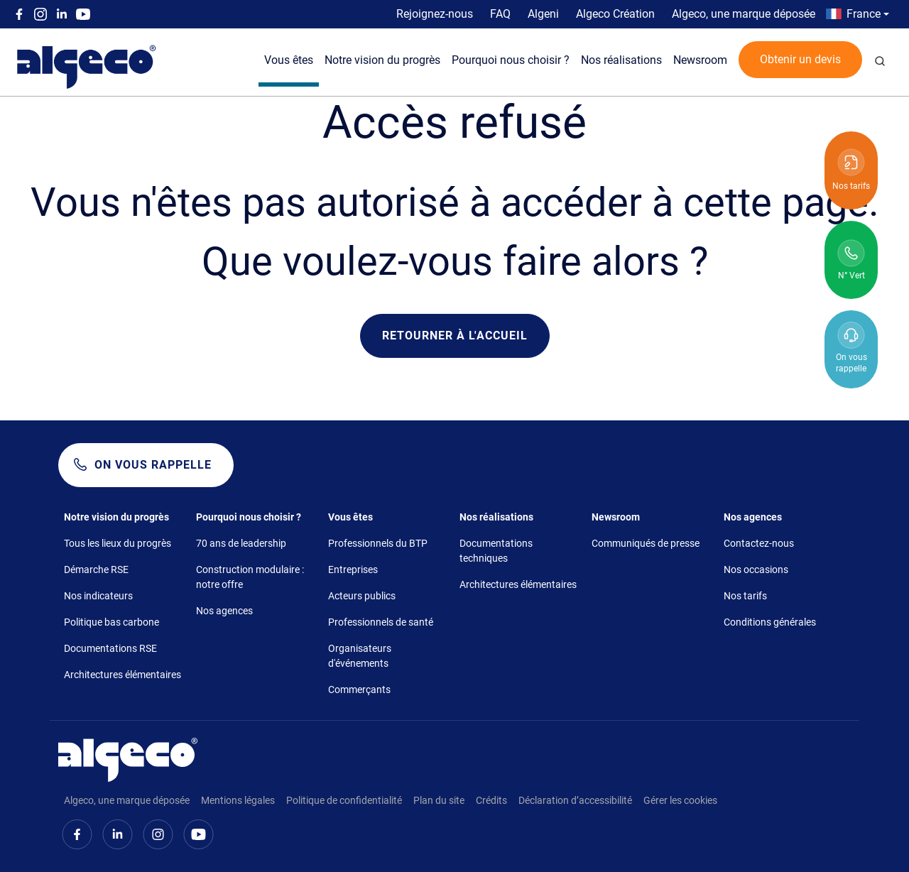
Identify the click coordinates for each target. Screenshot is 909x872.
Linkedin (61, 14)
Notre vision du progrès (382, 60)
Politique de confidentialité (344, 800)
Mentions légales (238, 800)
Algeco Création (615, 14)
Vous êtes (288, 60)
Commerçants (359, 689)
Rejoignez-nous (434, 14)
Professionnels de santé (380, 622)
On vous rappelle (153, 465)
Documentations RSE (110, 648)
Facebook (19, 14)
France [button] (864, 14)
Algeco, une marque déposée (743, 14)
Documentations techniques (496, 551)
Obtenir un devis (800, 59)
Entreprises (353, 569)
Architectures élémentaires (122, 674)
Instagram (40, 14)
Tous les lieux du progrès (117, 543)
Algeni (543, 14)
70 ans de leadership (241, 543)
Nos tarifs (745, 595)
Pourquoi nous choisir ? (511, 60)
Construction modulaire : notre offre (250, 577)
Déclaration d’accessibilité (575, 800)
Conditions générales (770, 622)
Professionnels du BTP (378, 543)
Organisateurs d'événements (359, 656)
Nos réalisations (621, 60)
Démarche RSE (96, 569)
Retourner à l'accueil (455, 335)
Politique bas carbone (111, 622)
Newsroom (700, 60)
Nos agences (224, 610)
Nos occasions (756, 569)
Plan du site (438, 800)
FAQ (500, 14)
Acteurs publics (362, 595)
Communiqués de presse (646, 543)
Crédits (491, 800)
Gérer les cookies (680, 800)
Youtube (83, 14)
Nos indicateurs (98, 595)
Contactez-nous (759, 543)
